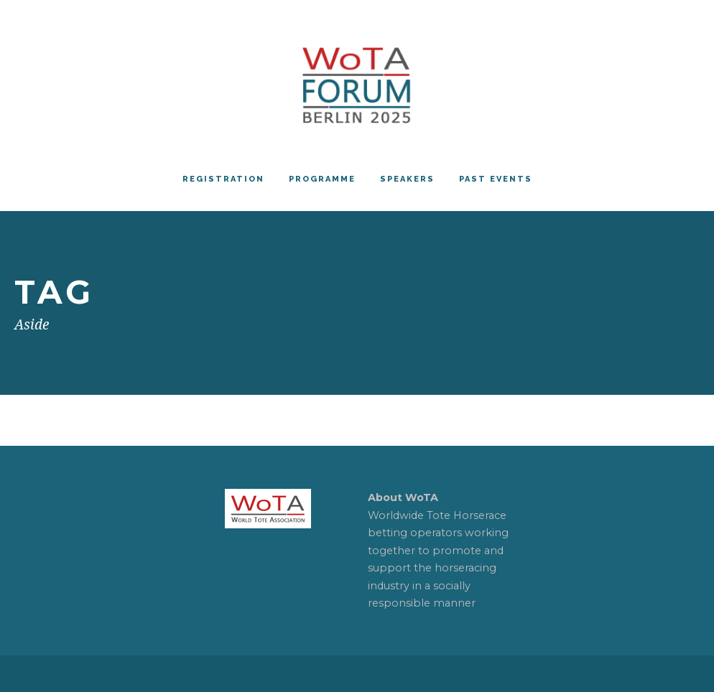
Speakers (407, 179)
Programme (322, 179)
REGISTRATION (223, 179)
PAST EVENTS (495, 179)
